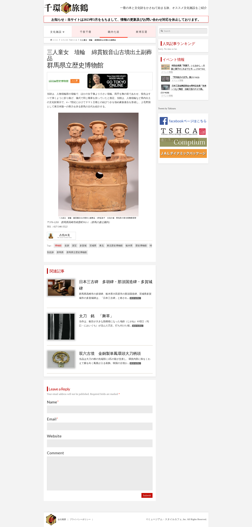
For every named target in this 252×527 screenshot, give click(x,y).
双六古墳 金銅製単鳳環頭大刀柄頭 (110, 353)
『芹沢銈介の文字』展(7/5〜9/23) (185, 77)
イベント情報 (167, 72)
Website (54, 436)
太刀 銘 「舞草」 (96, 316)
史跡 (67, 245)
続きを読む (135, 298)
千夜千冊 (85, 31)
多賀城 (83, 245)
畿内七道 (113, 31)
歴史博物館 (141, 245)
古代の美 (64, 40)
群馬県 (60, 252)
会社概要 (62, 519)
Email (52, 419)
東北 (101, 245)
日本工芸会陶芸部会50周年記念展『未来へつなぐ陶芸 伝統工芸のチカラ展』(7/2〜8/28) (183, 89)
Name (53, 402)
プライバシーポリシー (80, 519)
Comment (55, 452)
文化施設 (56, 31)
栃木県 (129, 245)
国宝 (74, 245)
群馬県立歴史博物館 (77, 252)
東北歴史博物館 (115, 245)
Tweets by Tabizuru (167, 108)
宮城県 (93, 245)
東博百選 (141, 31)
